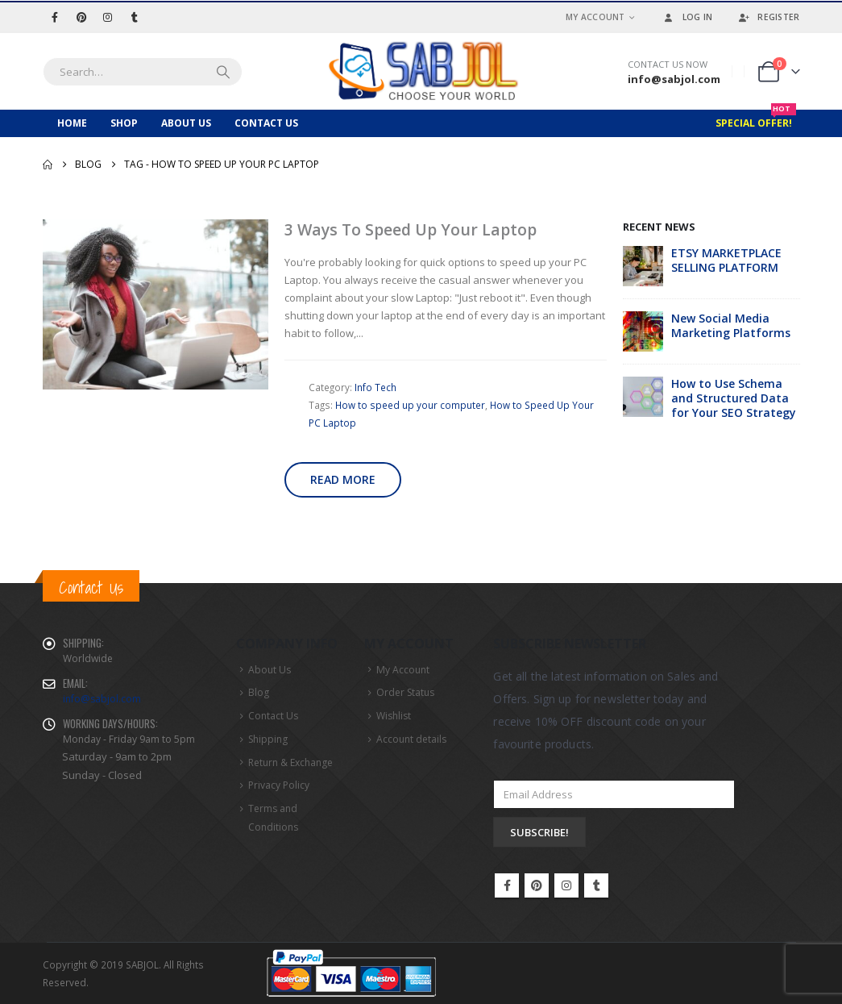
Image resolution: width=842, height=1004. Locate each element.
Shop (124, 123)
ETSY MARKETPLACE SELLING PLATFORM (726, 260)
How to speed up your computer (410, 404)
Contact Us (266, 123)
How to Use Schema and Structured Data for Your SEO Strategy (733, 398)
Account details (411, 739)
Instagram (566, 885)
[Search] (223, 71)
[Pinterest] (81, 17)
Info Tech (375, 387)
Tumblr (596, 885)
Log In (687, 17)
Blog (258, 692)
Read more (342, 479)
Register (767, 17)
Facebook (507, 885)
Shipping (268, 739)
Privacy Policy (278, 785)
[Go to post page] (643, 265)
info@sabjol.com (102, 699)
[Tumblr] (134, 17)
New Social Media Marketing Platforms (730, 325)
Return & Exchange (290, 762)
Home (72, 123)
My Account (595, 17)
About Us (186, 123)
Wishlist (393, 716)
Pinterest (537, 885)
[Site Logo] (421, 71)
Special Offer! (755, 120)
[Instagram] (108, 17)
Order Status (405, 692)
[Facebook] (55, 17)
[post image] (155, 304)
